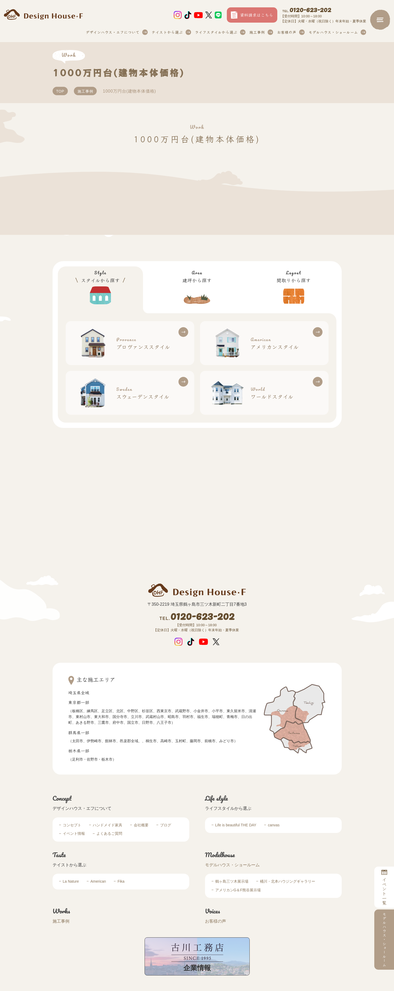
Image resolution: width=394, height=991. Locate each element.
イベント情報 (74, 833)
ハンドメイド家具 (107, 825)
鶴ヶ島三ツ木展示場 (231, 881)
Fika (120, 881)
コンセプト (72, 825)
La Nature (71, 881)
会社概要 (141, 825)
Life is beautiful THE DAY (236, 825)
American (98, 881)
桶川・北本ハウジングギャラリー (287, 881)
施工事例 (257, 32)
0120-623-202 (307, 10)
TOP (60, 91)
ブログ (165, 825)
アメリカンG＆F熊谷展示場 (238, 890)
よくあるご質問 (109, 833)
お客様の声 (286, 32)
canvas (273, 825)
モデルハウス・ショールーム (232, 865)
